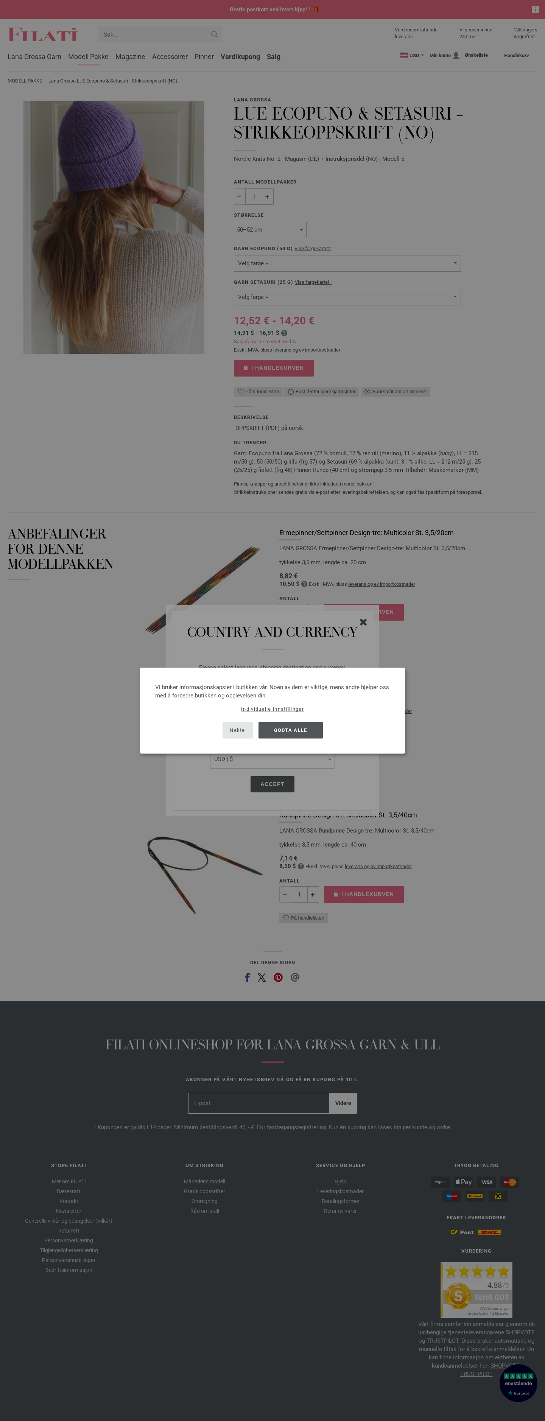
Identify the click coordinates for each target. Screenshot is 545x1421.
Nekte (237, 730)
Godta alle (290, 730)
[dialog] (272, 710)
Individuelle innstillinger (272, 708)
